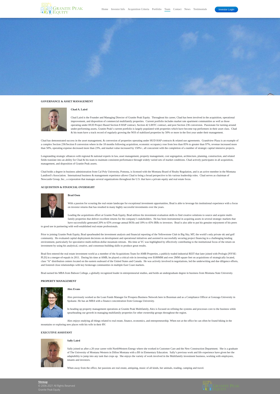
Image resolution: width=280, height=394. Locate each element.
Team (167, 9)
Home (105, 9)
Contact (177, 9)
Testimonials (200, 9)
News (187, 9)
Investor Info (118, 9)
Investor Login (226, 9)
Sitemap (43, 381)
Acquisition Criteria (138, 9)
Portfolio (156, 9)
